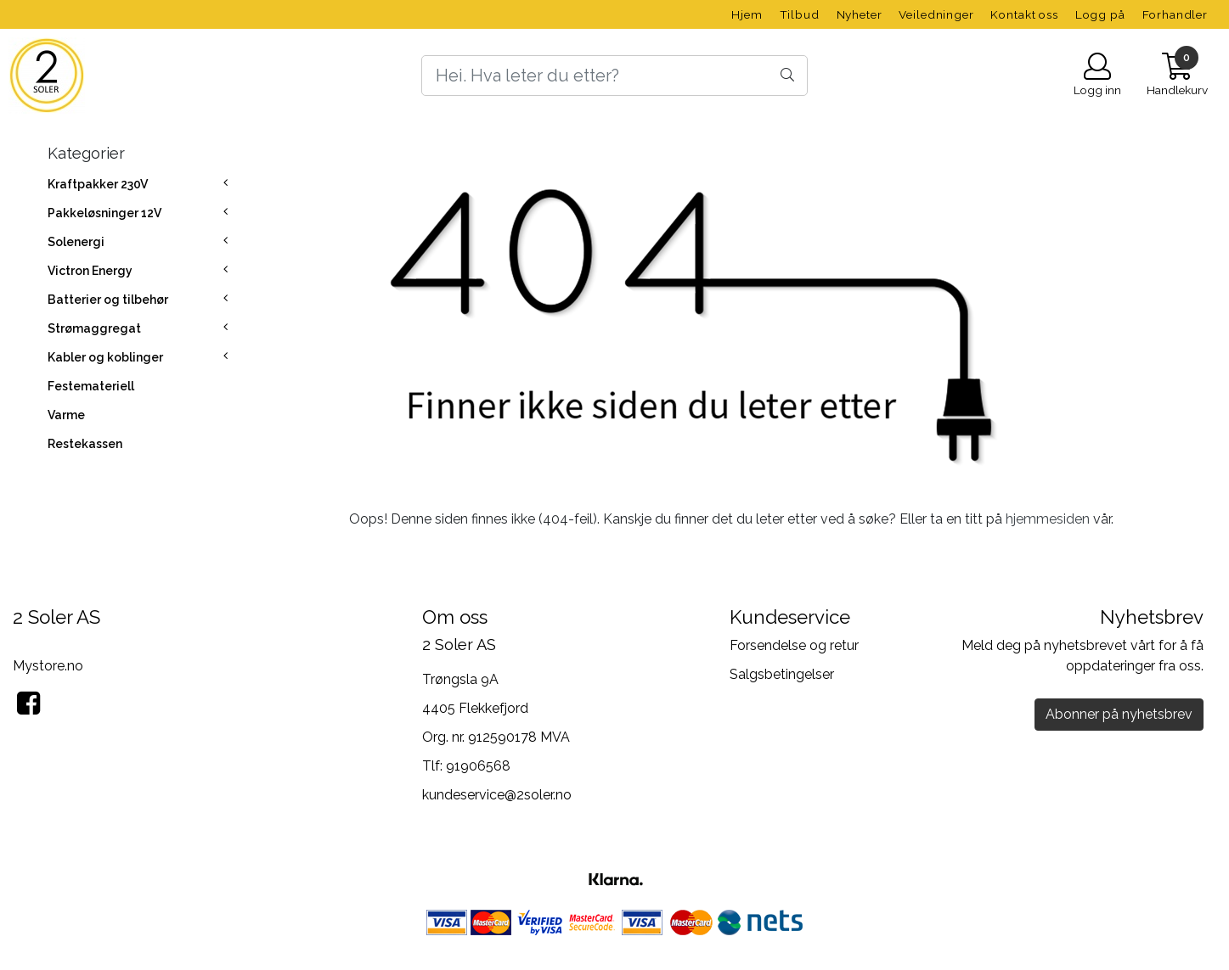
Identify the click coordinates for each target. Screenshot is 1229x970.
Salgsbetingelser (782, 674)
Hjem (746, 14)
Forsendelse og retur (794, 645)
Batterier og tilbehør (108, 299)
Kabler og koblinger (105, 357)
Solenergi (76, 242)
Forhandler (1175, 14)
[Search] (615, 75)
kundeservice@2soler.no (497, 795)
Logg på (1100, 14)
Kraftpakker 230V (98, 184)
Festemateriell (91, 386)
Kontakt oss (1023, 14)
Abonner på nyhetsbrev (1119, 714)
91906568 (478, 766)
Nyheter (859, 14)
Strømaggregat (94, 328)
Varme (66, 415)
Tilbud (800, 14)
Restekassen (85, 444)
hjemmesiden (1048, 519)
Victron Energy (90, 271)
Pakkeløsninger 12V (104, 213)
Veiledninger (936, 14)
